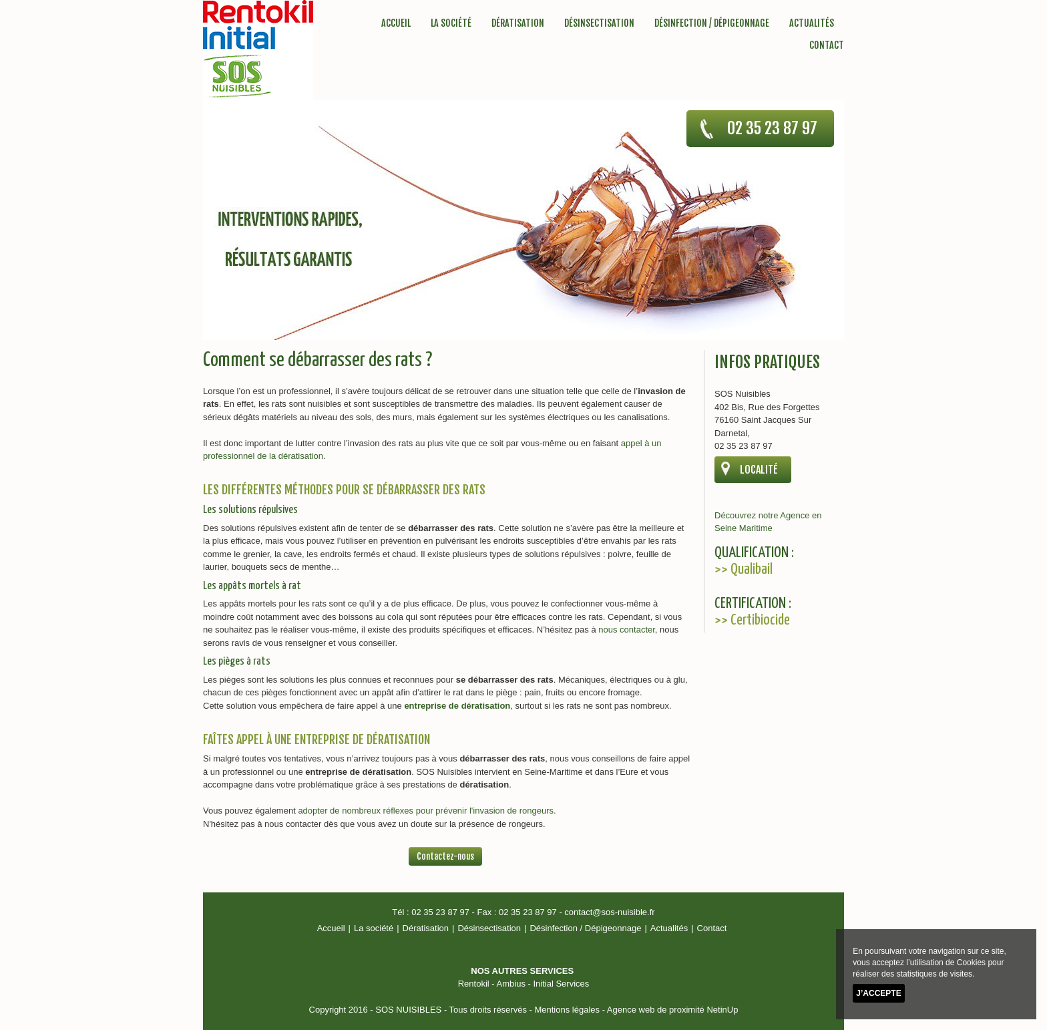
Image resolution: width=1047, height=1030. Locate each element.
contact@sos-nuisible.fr (609, 912)
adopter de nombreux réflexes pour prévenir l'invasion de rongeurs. (427, 811)
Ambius (511, 984)
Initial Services (561, 984)
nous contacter (626, 630)
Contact (826, 45)
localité (759, 469)
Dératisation (517, 23)
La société (451, 23)
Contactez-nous (445, 856)
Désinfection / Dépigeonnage (711, 23)
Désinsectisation (599, 23)
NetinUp (722, 1010)
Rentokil (473, 984)
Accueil (396, 23)
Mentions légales (567, 1010)
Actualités (811, 23)
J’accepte (878, 993)
